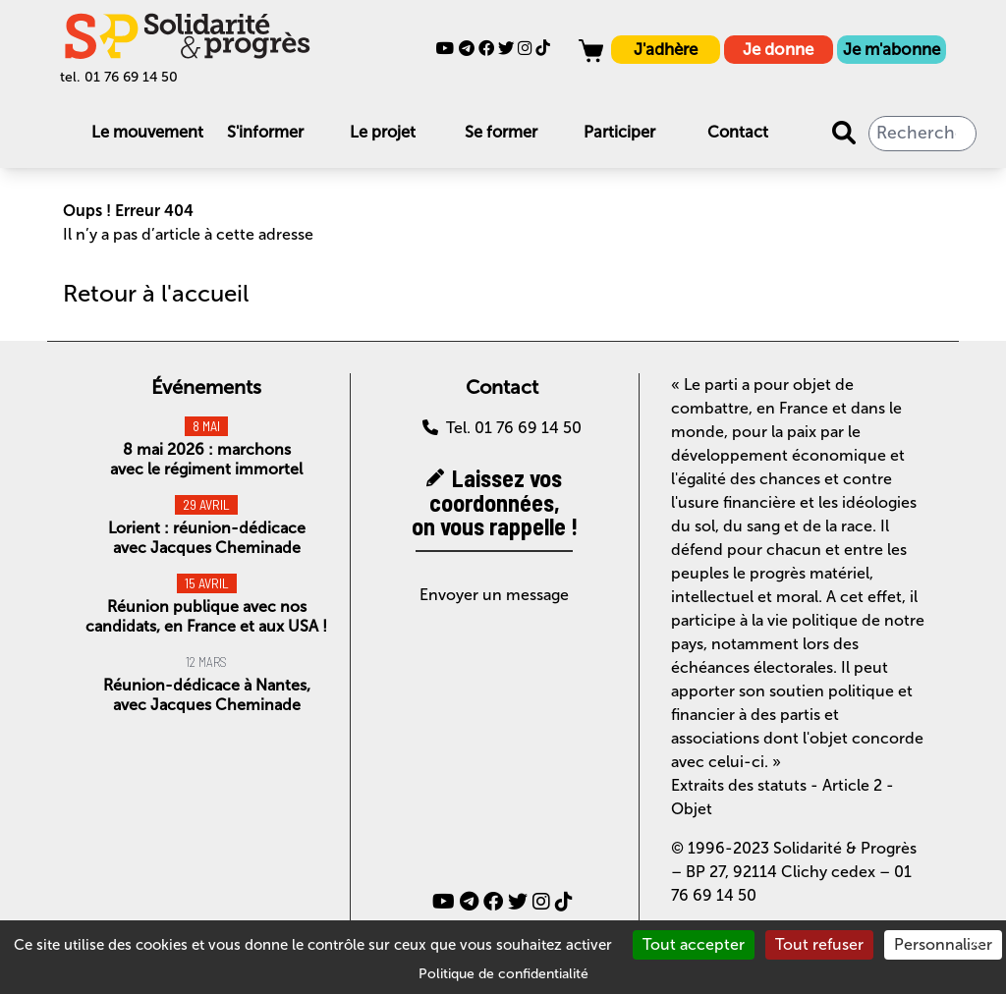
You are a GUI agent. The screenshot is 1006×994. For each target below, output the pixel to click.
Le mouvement (147, 132)
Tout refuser (819, 944)
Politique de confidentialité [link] (503, 974)
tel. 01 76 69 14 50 (119, 77)
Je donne (778, 49)
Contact (737, 132)
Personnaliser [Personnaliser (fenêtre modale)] (943, 944)
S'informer (265, 132)
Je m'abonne (891, 49)
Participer (619, 132)
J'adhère (666, 49)
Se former (501, 132)
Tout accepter (694, 944)
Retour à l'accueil (156, 293)
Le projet (383, 132)
